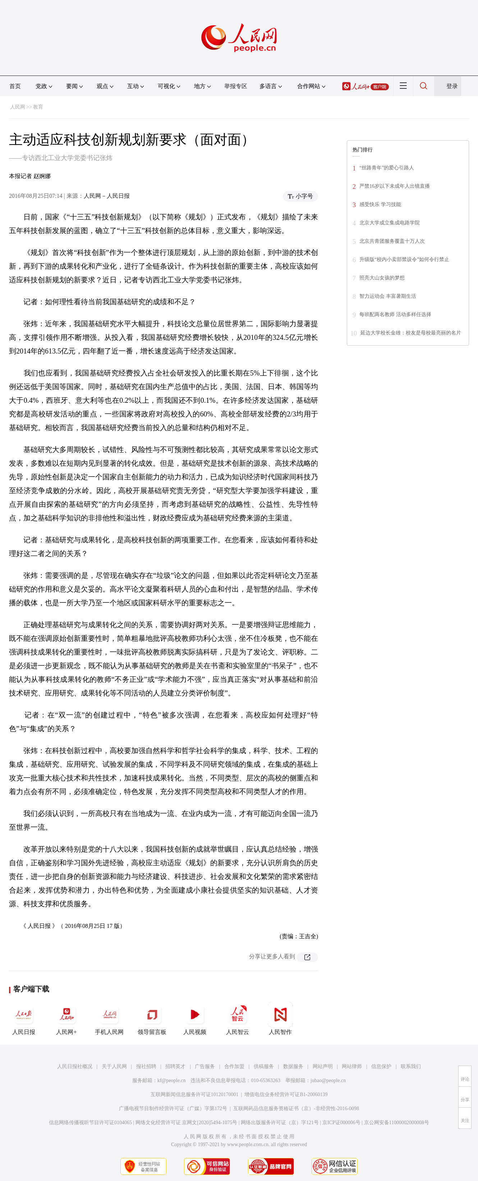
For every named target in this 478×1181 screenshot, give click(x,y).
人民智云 (237, 1018)
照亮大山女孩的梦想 (382, 278)
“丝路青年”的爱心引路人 (386, 167)
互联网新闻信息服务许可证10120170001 (195, 1094)
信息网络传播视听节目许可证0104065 (90, 1122)
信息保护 (381, 1066)
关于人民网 (114, 1066)
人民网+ (66, 1018)
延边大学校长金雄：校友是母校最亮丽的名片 (410, 333)
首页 (15, 86)
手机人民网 (109, 1018)
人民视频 (194, 1018)
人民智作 (280, 1018)
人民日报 (23, 1018)
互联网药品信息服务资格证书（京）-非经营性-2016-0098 (296, 1108)
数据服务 (293, 1066)
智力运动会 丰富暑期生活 (387, 296)
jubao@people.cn (328, 1080)
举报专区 (235, 86)
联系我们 (411, 1066)
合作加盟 (234, 1066)
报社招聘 (146, 1066)
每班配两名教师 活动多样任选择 (395, 314)
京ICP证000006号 (341, 1122)
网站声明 (323, 1066)
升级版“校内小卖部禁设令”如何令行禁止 (404, 259)
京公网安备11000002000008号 (396, 1122)
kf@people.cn (171, 1080)
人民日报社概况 (74, 1066)
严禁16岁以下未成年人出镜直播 (394, 186)
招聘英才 (175, 1066)
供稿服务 (264, 1066)
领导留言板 (152, 1018)
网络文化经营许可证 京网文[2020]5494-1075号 (186, 1122)
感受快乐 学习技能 (380, 204)
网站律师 (352, 1066)
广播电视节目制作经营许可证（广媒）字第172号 (173, 1108)
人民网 (17, 107)
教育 (38, 107)
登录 (452, 86)
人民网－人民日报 (107, 196)
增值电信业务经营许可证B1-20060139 (285, 1094)
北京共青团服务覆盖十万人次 (392, 241)
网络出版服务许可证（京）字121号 (280, 1122)
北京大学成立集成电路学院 (389, 222)
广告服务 (205, 1066)
